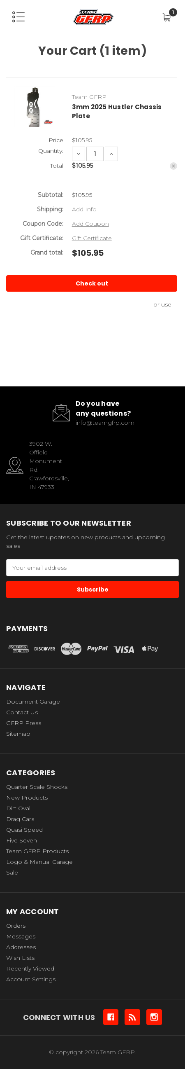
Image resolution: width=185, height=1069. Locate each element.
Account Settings (31, 979)
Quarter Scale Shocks (36, 787)
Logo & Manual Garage (39, 861)
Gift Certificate (92, 238)
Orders (15, 925)
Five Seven (21, 840)
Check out (92, 283)
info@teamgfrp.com (105, 422)
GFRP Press (23, 723)
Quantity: (50, 150)
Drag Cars (20, 819)
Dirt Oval (18, 808)
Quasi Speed (24, 829)
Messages (20, 936)
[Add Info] (84, 209)
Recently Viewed (30, 968)
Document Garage (33, 701)
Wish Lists (20, 957)
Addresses (21, 947)
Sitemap (18, 733)
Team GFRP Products (37, 851)
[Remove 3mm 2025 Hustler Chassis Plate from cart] (173, 166)
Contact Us (22, 712)
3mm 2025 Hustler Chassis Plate (117, 112)
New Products (27, 797)
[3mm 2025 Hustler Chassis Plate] (95, 154)
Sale (12, 872)
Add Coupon (90, 223)
